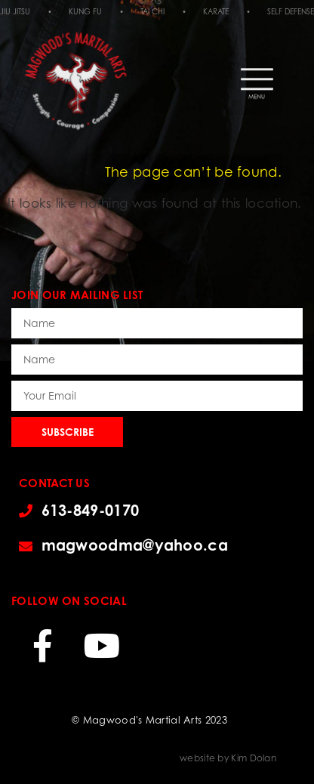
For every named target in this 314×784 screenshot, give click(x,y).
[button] (257, 68)
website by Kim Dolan (228, 758)
